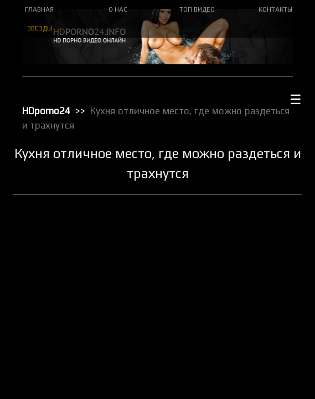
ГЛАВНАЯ (39, 9)
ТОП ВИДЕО (197, 9)
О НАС (118, 9)
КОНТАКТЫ (275, 9)
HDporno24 (46, 110)
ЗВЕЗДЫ (39, 28)
